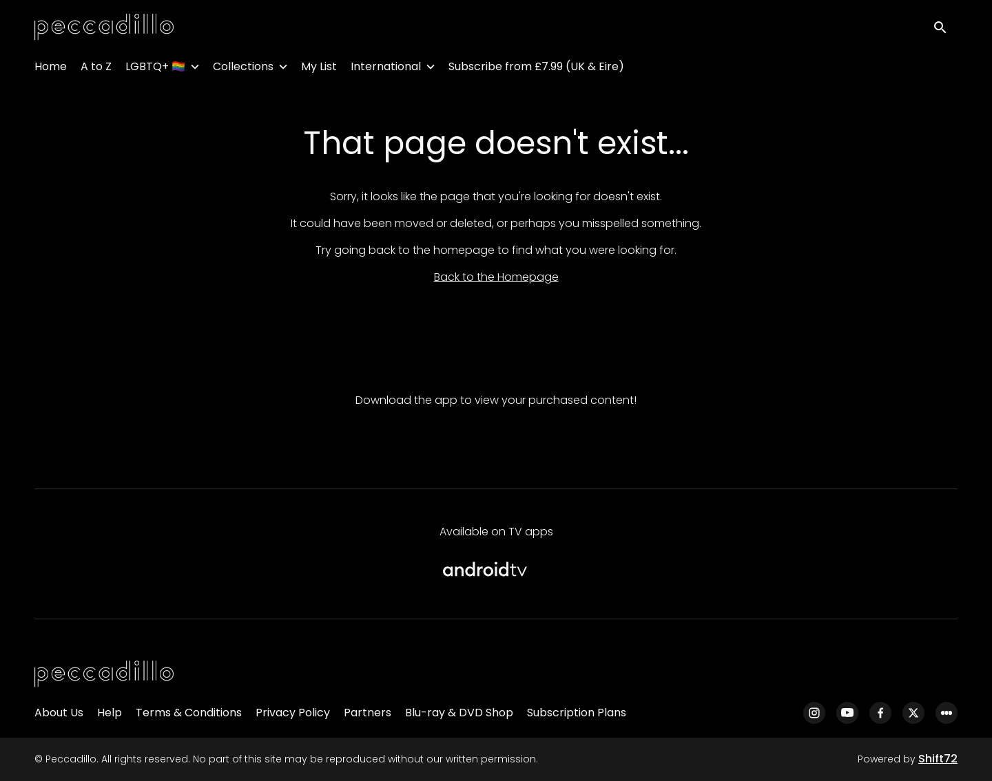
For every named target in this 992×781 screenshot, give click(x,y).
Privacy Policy (293, 712)
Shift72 (938, 759)
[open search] (945, 28)
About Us (58, 712)
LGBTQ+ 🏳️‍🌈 (155, 69)
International (386, 69)
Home (50, 69)
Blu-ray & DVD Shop (459, 712)
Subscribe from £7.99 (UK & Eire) (536, 69)
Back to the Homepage (496, 277)
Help (109, 712)
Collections (243, 69)
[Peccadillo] (104, 674)
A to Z (96, 69)
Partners (367, 712)
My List (319, 69)
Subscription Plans (576, 712)
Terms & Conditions (189, 712)
